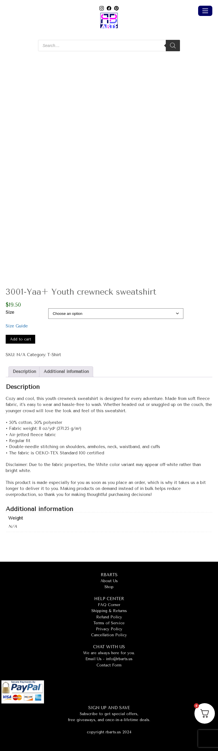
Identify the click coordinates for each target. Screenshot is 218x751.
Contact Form (109, 665)
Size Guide (17, 326)
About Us (109, 581)
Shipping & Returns (109, 611)
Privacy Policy (109, 629)
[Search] (173, 45)
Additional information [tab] (66, 371)
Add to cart (20, 339)
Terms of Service (109, 623)
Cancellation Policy (109, 635)
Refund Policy (109, 617)
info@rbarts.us (119, 659)
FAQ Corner (109, 605)
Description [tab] (24, 371)
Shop (109, 587)
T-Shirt (54, 354)
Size (10, 312)
